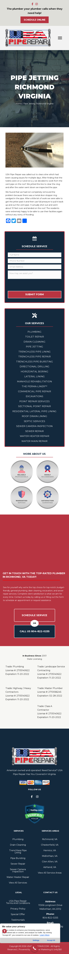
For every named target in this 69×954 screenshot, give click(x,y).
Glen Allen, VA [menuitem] (49, 861)
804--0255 (50, 917)
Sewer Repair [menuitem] (34, 431)
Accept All (51, 940)
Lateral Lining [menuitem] (34, 376)
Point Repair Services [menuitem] (34, 401)
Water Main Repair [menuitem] (34, 441)
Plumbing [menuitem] (34, 331)
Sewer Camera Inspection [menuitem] (34, 426)
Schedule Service (34, 615)
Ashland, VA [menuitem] (49, 867)
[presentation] (28, 285)
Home (19, 103)
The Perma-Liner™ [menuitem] (34, 386)
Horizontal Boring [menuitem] (34, 371)
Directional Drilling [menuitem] (34, 366)
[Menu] (60, 38)
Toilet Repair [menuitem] (34, 336)
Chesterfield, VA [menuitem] (49, 845)
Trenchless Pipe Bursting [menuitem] (34, 361)
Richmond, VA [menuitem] (49, 839)
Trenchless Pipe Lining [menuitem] (34, 351)
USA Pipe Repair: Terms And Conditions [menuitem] (18, 902)
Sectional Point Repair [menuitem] (34, 406)
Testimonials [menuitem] (18, 920)
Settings (36, 940)
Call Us (34, 631)
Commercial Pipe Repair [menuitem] (34, 391)
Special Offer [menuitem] (18, 914)
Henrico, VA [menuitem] (49, 850)
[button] (32, 4)
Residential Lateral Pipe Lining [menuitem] (34, 411)
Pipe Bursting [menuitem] (17, 858)
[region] (30, 938)
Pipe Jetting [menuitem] (34, 346)
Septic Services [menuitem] (34, 421)
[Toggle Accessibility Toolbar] (4, 931)
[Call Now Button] (34, 948)
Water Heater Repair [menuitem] (34, 436)
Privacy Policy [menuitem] (17, 908)
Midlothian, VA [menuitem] (49, 856)
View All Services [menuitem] (18, 882)
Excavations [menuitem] (34, 396)
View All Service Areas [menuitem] (49, 872)
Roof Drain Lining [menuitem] (34, 416)
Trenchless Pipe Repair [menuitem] (34, 356)
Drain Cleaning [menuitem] (34, 341)
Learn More (44, 935)
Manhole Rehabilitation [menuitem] (34, 381)
